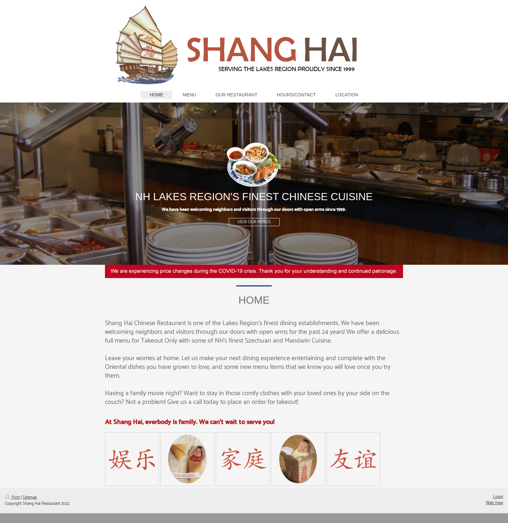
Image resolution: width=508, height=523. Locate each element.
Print (13, 497)
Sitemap (30, 497)
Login (498, 496)
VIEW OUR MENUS (254, 222)
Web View (494, 503)
